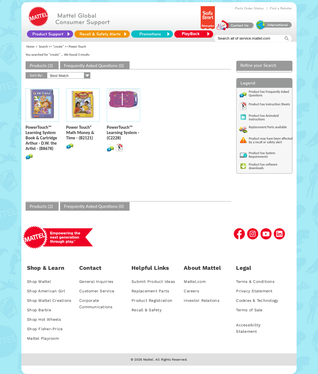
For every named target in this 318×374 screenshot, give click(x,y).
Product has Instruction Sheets (269, 104)
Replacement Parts (150, 291)
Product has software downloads (263, 166)
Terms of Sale (249, 310)
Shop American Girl (46, 291)
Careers (191, 291)
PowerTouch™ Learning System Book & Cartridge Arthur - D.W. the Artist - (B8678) (41, 138)
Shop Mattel (39, 281)
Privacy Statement (254, 291)
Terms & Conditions (255, 281)
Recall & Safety (146, 310)
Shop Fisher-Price (45, 329)
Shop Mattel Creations (49, 300)
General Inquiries (96, 281)
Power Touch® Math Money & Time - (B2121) (80, 132)
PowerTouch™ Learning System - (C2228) (123, 132)
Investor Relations (201, 300)
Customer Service (96, 291)
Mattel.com (195, 281)
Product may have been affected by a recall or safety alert (270, 140)
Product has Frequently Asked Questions (269, 93)
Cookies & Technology (257, 300)
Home (30, 46)
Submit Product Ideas (153, 281)
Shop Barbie (39, 310)
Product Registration (151, 300)
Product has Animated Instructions (264, 117)
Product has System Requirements (262, 155)
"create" (58, 46)
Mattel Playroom (43, 338)
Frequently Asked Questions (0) (94, 66)
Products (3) (41, 66)
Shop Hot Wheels (44, 319)
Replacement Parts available (268, 127)
